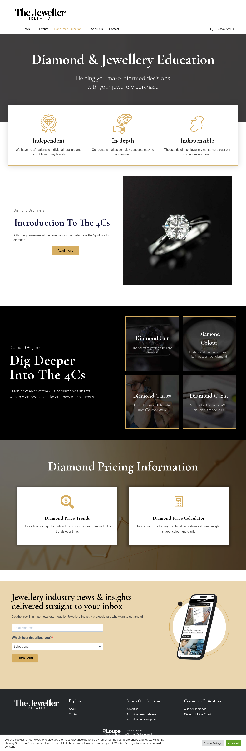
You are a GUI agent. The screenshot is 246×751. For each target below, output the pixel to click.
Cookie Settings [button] (212, 743)
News (26, 29)
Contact (114, 29)
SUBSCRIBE (24, 658)
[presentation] (41, 674)
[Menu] (14, 29)
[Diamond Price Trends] (67, 501)
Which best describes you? (32, 637)
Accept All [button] (233, 743)
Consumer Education (67, 29)
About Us (97, 29)
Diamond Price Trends (67, 518)
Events (43, 29)
